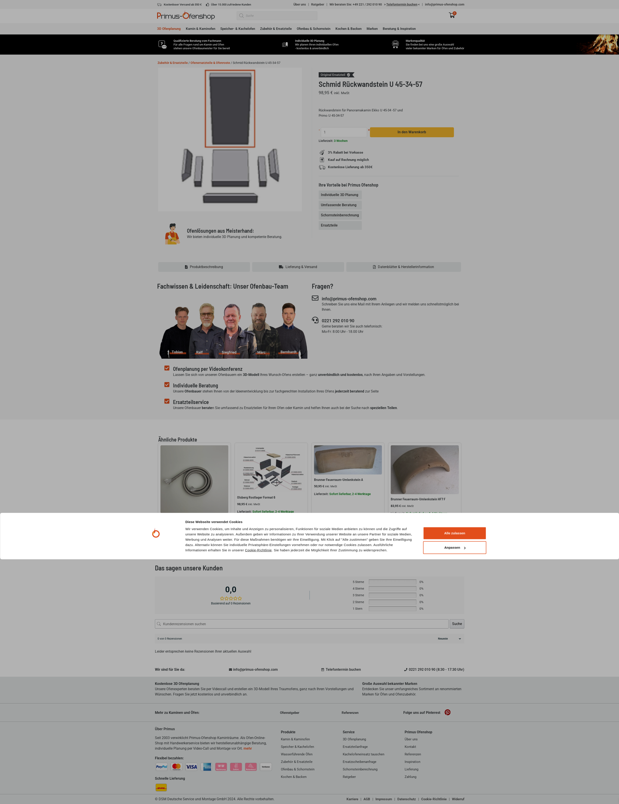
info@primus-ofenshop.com (444, 4)
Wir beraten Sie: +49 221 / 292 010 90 (355, 4)
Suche (457, 624)
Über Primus (165, 729)
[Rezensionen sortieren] (449, 638)
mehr (248, 748)
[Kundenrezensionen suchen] (302, 624)
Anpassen (454, 792)
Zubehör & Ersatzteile (173, 63)
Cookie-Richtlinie (258, 794)
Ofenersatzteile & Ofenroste (210, 63)
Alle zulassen (454, 778)
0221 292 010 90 (342, 321)
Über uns (299, 4)
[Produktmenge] (344, 132)
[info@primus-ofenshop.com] (315, 298)
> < (402, 4)
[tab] (340, 195)
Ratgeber (317, 4)
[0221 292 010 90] (315, 320)
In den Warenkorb (412, 132)
